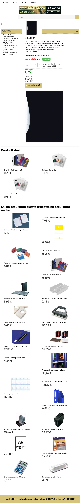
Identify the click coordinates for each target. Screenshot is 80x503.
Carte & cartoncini (8, 37)
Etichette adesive (8, 44)
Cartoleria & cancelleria (10, 38)
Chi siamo (6, 2)
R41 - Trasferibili (8, 54)
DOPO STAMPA (8, 42)
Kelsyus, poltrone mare (10, 53)
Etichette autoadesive (10, 45)
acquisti (15, 2)
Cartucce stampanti (9, 40)
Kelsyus (5, 51)
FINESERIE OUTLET (10, 47)
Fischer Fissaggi (8, 49)
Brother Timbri (7, 35)
